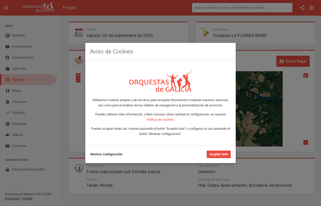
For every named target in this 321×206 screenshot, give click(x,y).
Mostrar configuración (106, 154)
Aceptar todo (218, 154)
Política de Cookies (160, 119)
